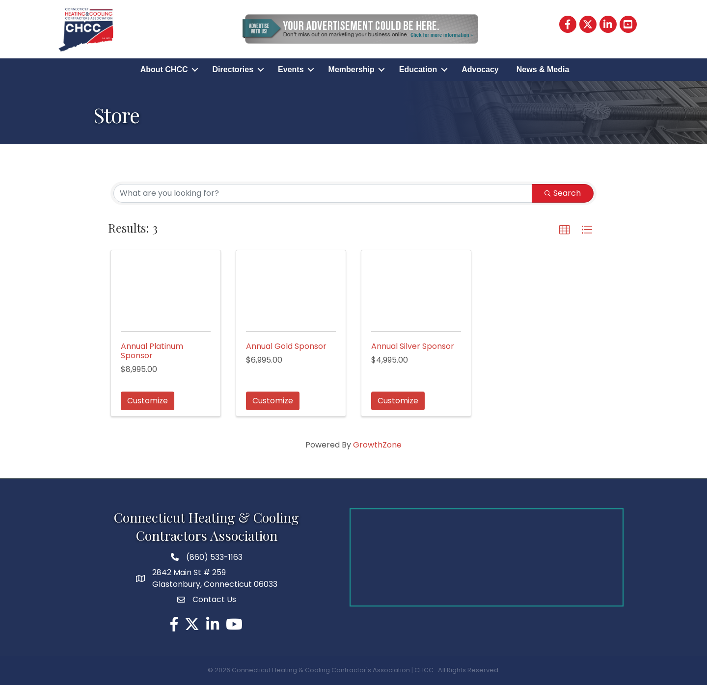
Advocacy (480, 69)
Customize (147, 400)
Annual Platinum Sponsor (152, 351)
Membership (351, 69)
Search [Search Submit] (562, 193)
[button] (564, 230)
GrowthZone (377, 444)
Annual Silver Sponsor (412, 346)
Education (418, 69)
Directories (233, 69)
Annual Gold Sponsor (286, 346)
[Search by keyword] (322, 193)
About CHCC (164, 69)
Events (290, 69)
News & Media (543, 69)
